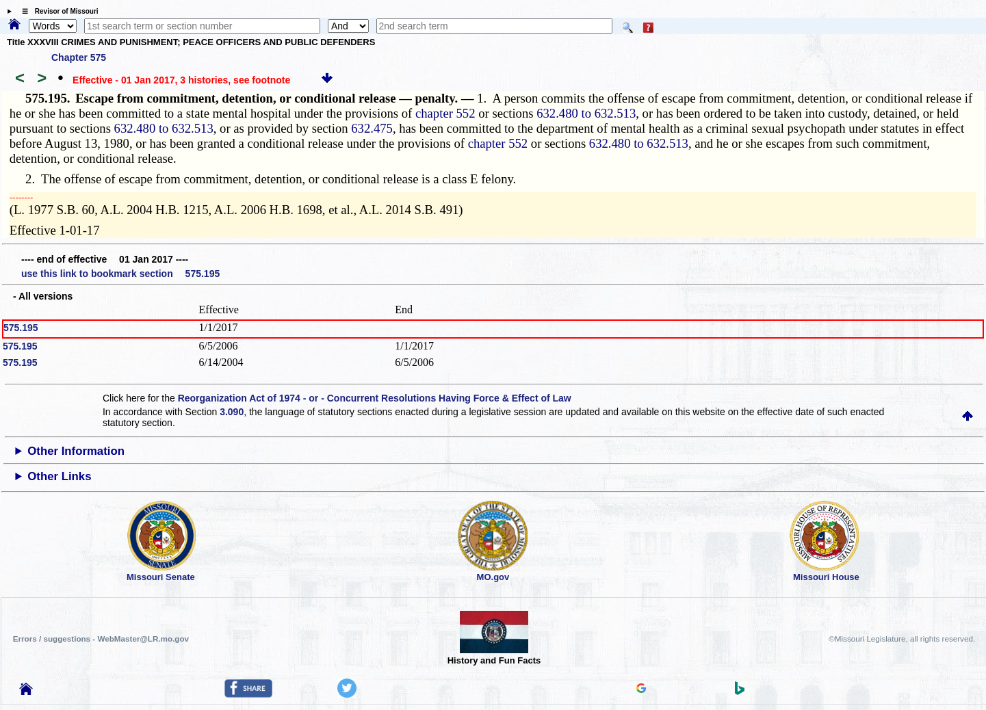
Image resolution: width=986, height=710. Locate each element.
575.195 (20, 327)
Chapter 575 (78, 57)
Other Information (76, 451)
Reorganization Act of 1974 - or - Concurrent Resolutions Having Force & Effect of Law (374, 398)
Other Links (59, 476)
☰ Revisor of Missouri (57, 11)
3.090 (232, 411)
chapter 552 (445, 113)
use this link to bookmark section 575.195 (120, 273)
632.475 (372, 128)
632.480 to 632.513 (586, 113)
